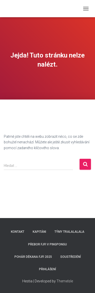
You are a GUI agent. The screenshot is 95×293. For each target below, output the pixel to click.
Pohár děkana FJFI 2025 (33, 257)
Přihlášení (47, 269)
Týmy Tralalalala (69, 231)
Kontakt (17, 231)
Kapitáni (39, 231)
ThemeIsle (64, 281)
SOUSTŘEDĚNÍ (70, 257)
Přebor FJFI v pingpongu (47, 244)
